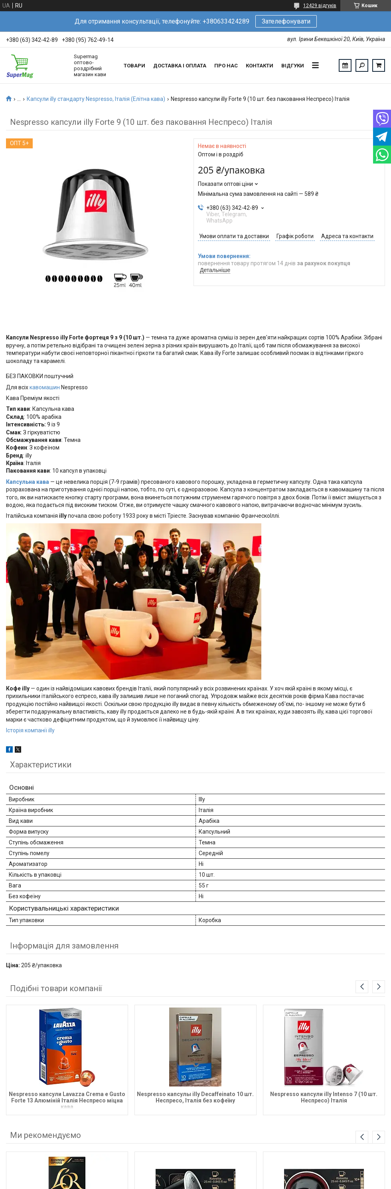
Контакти (259, 66)
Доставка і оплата (179, 66)
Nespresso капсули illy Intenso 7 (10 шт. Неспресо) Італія (323, 1097)
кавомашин (45, 387)
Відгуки (292, 66)
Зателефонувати (286, 21)
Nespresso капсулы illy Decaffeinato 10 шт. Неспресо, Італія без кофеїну (195, 1097)
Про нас (226, 66)
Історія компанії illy (30, 730)
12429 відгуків (319, 5)
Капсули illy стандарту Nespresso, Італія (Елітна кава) (96, 99)
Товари (134, 66)
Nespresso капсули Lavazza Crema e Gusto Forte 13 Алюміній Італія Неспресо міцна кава (67, 1100)
